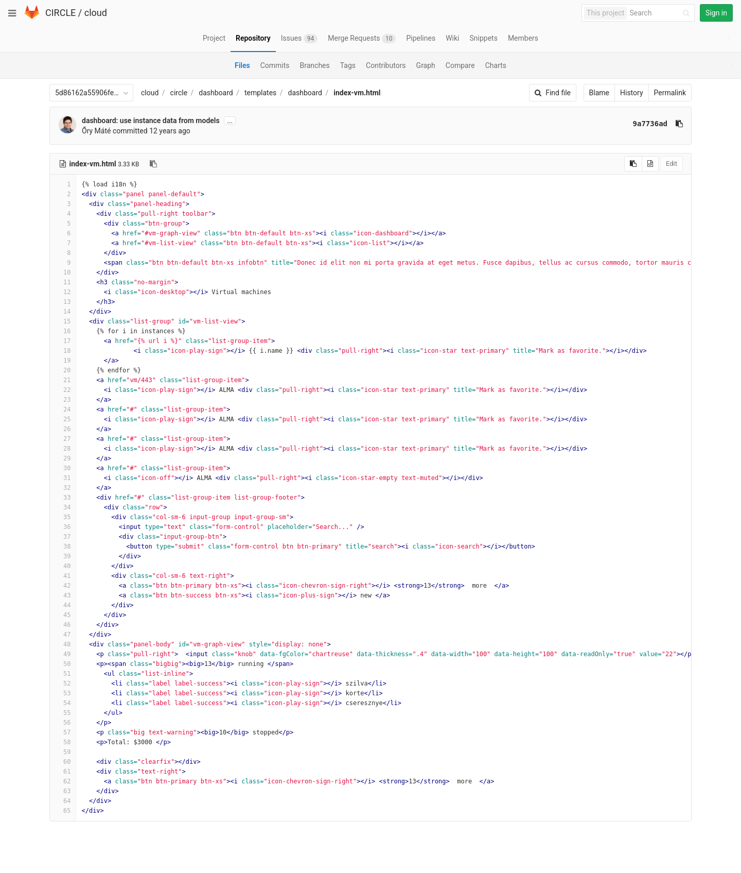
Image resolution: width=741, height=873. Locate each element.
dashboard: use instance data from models (151, 120)
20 (62, 370)
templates (260, 93)
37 (62, 536)
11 (62, 282)
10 (62, 272)
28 (62, 448)
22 (62, 389)
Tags (348, 65)
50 (62, 663)
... (230, 120)
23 (62, 399)
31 (62, 478)
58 (62, 742)
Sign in (716, 13)
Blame (599, 93)
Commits (275, 65)
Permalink (670, 93)
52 (62, 683)
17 (62, 341)
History (631, 93)
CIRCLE (60, 12)
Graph (425, 65)
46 (62, 624)
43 (62, 595)
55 (62, 712)
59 (62, 752)
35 (62, 517)
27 (62, 438)
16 (62, 331)
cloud (95, 12)
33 (62, 497)
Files (242, 65)
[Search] (661, 13)
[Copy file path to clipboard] (153, 164)
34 (62, 507)
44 (62, 605)
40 (62, 566)
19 (62, 360)
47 (62, 634)
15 (62, 321)
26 (62, 429)
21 (62, 380)
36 (62, 526)
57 (62, 732)
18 (62, 350)
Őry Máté (96, 131)
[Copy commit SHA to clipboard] (679, 123)
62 (62, 781)
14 (62, 311)
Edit (671, 163)
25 (62, 419)
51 (62, 673)
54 (62, 703)
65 (62, 810)
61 (62, 771)
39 (62, 556)
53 (62, 693)
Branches (315, 65)
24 (62, 409)
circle (179, 93)
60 (62, 761)
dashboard (216, 93)
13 (62, 301)
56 (62, 722)
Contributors (386, 65)
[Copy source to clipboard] (633, 164)
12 (62, 292)
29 (62, 458)
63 (62, 791)
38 (62, 546)
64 (62, 800)
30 (62, 468)
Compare (460, 65)
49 (62, 654)
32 (62, 487)
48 (62, 644)
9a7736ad (650, 123)
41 (62, 575)
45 (62, 615)
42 (62, 585)
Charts (495, 65)
